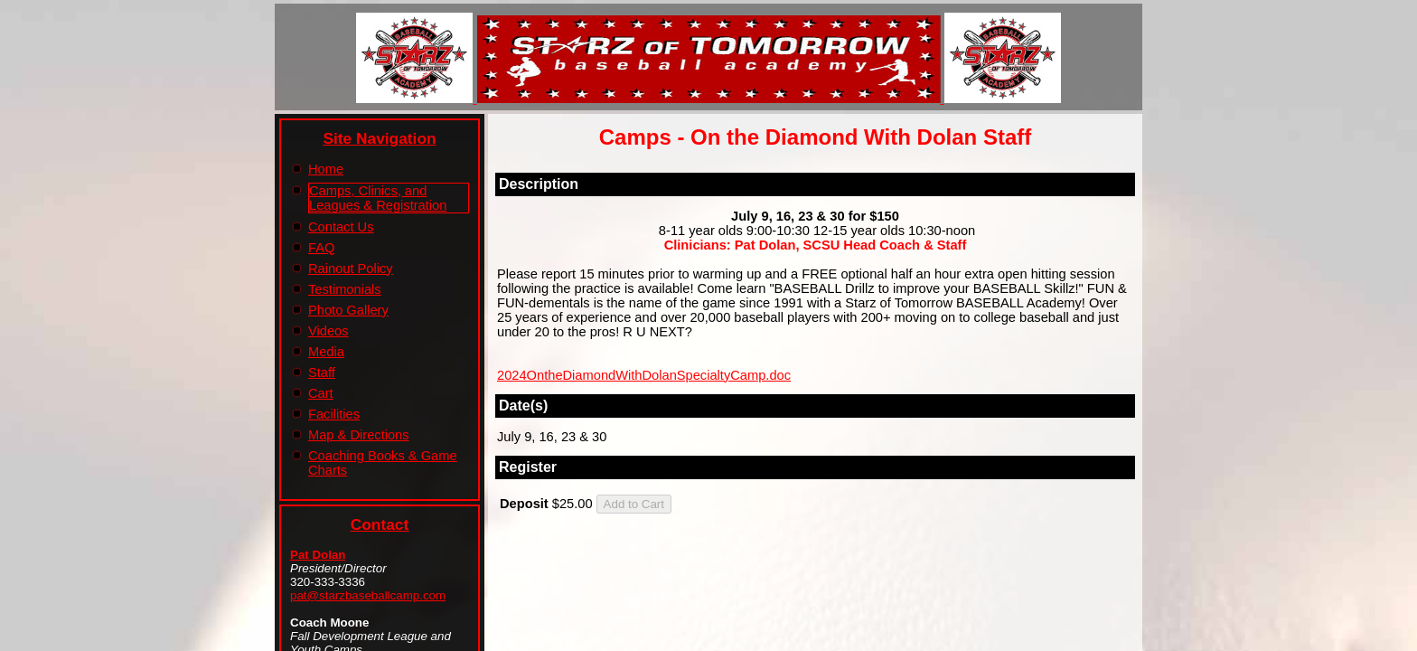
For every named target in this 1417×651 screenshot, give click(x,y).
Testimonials (344, 289)
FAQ (321, 248)
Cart (320, 393)
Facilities (334, 414)
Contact (380, 524)
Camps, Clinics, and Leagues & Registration (377, 198)
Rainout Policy (350, 268)
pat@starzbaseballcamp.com (368, 595)
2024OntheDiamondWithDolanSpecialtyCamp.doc (644, 375)
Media (326, 351)
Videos (328, 331)
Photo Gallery (348, 310)
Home (325, 169)
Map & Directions (358, 435)
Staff (321, 372)
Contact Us (341, 227)
